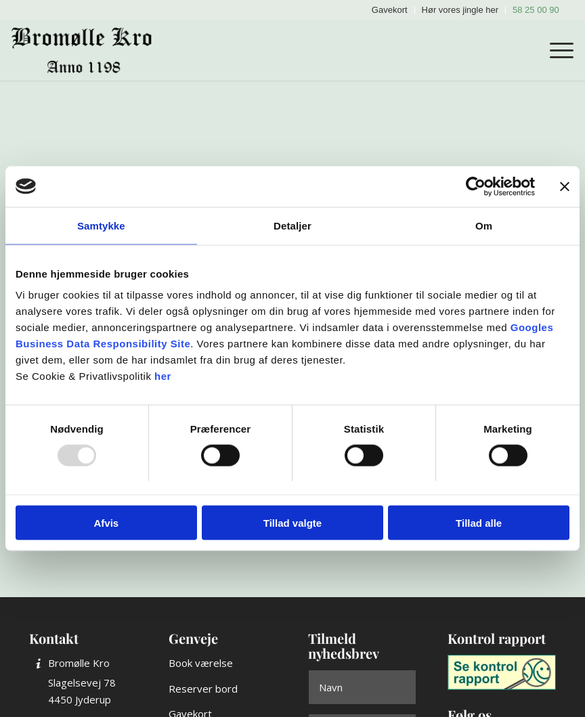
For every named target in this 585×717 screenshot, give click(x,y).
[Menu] (554, 50)
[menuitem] (390, 10)
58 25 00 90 (536, 10)
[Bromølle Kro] (86, 50)
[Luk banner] (564, 186)
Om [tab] (483, 225)
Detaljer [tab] (292, 225)
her (162, 376)
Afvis (105, 523)
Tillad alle (479, 523)
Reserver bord (203, 688)
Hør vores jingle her (460, 10)
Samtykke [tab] (101, 225)
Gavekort (390, 10)
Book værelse (201, 663)
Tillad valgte (292, 523)
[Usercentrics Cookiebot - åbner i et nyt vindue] (475, 186)
